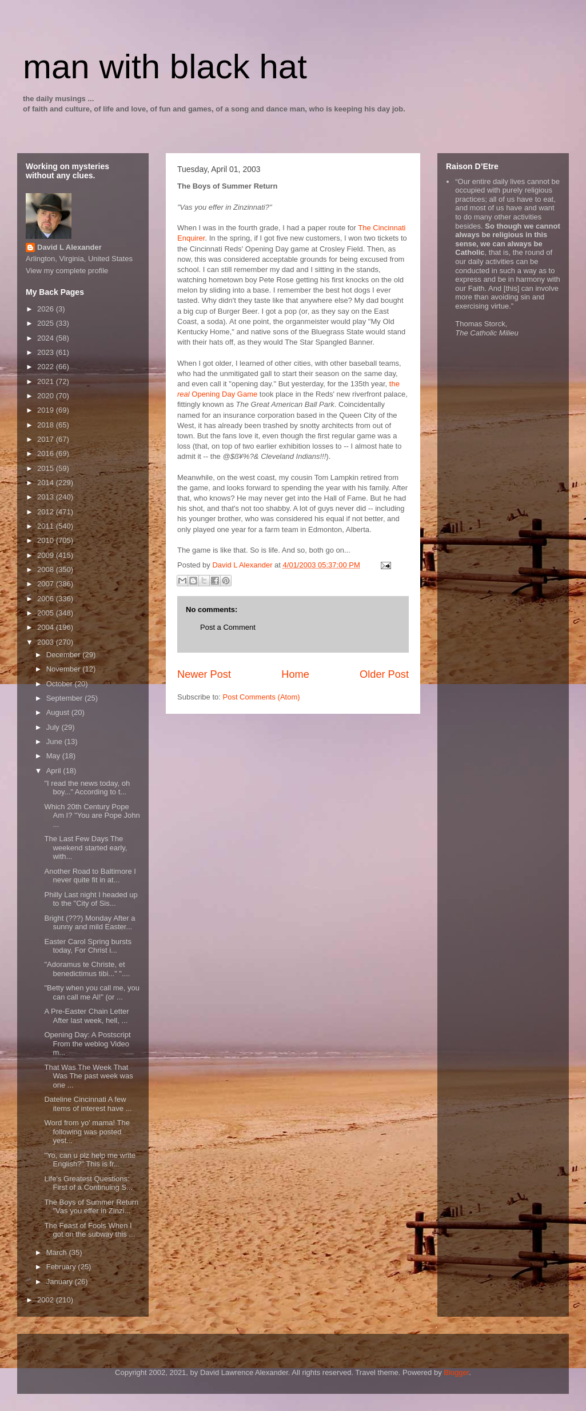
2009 (46, 555)
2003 (46, 642)
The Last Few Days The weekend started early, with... (85, 847)
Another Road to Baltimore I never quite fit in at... (89, 876)
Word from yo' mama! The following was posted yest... (86, 1131)
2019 (46, 410)
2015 (46, 468)
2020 (46, 395)
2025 (46, 323)
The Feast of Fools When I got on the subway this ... (89, 1230)
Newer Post (204, 674)
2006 (46, 598)
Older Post (384, 674)
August (58, 712)
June (55, 741)
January (60, 1281)
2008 (46, 569)
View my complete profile (67, 270)
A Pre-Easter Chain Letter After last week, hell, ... (86, 1016)
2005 (46, 613)
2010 (46, 540)
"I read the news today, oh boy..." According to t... (87, 788)
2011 (46, 526)
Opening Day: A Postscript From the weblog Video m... (87, 1043)
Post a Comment (228, 627)
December (64, 654)
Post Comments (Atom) (261, 697)
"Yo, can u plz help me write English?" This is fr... (89, 1160)
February (62, 1266)
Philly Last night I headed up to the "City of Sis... (90, 899)
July (54, 727)
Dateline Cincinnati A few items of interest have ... (87, 1104)
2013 (46, 497)
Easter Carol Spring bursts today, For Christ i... (87, 946)
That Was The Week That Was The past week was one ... (88, 1076)
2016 (46, 453)
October (60, 683)
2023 (46, 352)
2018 (46, 425)
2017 (46, 439)
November (64, 669)
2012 (46, 511)
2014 (46, 482)
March (57, 1252)
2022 (46, 366)
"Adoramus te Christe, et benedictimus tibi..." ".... (87, 969)
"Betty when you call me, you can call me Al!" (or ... (91, 992)
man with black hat (165, 66)
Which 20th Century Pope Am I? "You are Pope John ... (91, 815)
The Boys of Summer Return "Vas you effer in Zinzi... (91, 1207)
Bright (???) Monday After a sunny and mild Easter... (89, 923)
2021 (46, 381)
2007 (46, 583)
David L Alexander (69, 247)
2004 (46, 627)
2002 (46, 1300)
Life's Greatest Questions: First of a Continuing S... (88, 1183)
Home (295, 674)
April (54, 770)
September (65, 698)
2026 (46, 309)
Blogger (456, 1372)
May (54, 756)
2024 (46, 338)
